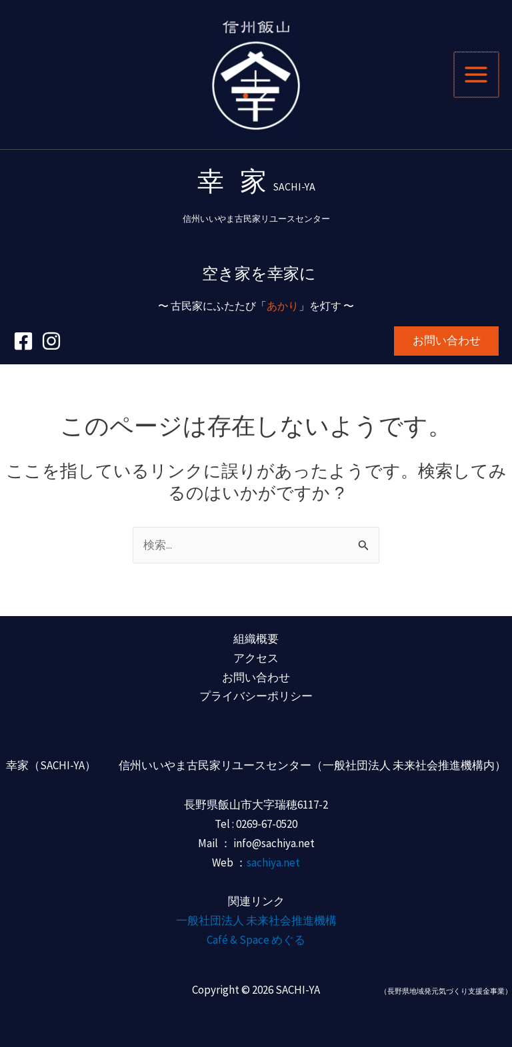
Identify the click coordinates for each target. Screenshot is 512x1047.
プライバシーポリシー (256, 696)
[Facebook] (23, 349)
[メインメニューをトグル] (477, 79)
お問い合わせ (256, 677)
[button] (446, 349)
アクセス (256, 658)
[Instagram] (51, 349)
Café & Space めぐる (256, 940)
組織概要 (256, 638)
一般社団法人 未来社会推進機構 (256, 921)
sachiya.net (273, 862)
